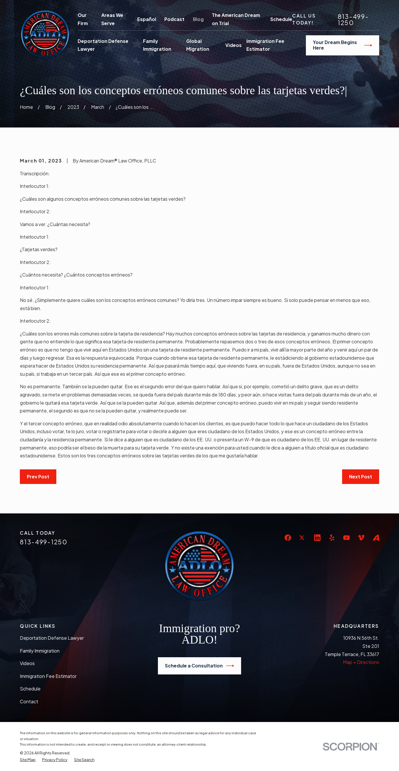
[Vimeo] (361, 537)
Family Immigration (40, 651)
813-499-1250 (353, 19)
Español (146, 19)
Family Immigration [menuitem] (157, 45)
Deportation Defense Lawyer (52, 638)
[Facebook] (288, 537)
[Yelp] (332, 537)
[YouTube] (346, 537)
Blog (198, 19)
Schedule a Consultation (199, 666)
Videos (27, 663)
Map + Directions (361, 662)
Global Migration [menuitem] (197, 45)
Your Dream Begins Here (342, 45)
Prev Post (38, 477)
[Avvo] (376, 537)
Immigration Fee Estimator (48, 676)
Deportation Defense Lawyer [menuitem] (103, 45)
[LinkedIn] (317, 537)
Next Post (360, 477)
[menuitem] (28, 759)
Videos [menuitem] (233, 45)
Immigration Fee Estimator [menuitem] (265, 45)
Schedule (281, 19)
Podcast (174, 19)
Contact (29, 701)
